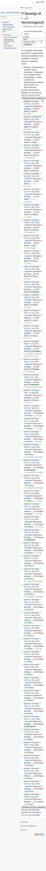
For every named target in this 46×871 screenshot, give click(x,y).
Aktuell (27, 117)
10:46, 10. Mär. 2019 (31, 654)
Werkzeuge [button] (7, 35)
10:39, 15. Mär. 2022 (31, 207)
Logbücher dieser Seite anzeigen (33, 26)
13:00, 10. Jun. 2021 (31, 328)
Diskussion (37, 106)
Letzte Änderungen (8, 27)
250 (33, 95)
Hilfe (3, 31)
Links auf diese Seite (10, 37)
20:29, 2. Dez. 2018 (31, 771)
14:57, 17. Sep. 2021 (32, 284)
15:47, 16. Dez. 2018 (32, 719)
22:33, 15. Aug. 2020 (31, 493)
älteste (31, 90)
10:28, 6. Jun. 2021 (31, 377)
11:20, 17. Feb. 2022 (31, 253)
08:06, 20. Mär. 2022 (31, 176)
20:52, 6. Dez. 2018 (31, 745)
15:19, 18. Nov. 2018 (31, 784)
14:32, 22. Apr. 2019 (31, 571)
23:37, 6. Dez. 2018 (31, 732)
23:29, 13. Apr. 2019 (31, 602)
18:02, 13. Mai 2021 (31, 408)
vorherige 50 (36, 93)
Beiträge (27, 109)
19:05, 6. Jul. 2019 (31, 558)
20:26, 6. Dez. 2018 (31, 758)
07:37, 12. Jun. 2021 (31, 313)
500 (38, 95)
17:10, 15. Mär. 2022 (31, 192)
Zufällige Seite (6, 29)
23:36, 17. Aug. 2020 (31, 478)
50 (26, 95)
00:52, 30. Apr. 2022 (31, 163)
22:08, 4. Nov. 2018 (31, 797)
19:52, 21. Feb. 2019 (31, 680)
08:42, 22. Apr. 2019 (31, 587)
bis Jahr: (26, 37)
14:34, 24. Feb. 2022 (31, 222)
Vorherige (34, 101)
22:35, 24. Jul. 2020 (31, 545)
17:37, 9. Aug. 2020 (31, 519)
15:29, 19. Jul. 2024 (31, 119)
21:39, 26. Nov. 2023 (31, 148)
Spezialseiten (8, 46)
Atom (7, 43)
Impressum (24, 830)
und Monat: (27, 42)
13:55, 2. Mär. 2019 (31, 667)
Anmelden (41, 2)
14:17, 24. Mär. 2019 (31, 615)
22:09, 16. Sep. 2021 (32, 297)
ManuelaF (28, 106)
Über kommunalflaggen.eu (28, 826)
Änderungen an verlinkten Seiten (9, 40)
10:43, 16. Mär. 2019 (31, 641)
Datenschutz (24, 822)
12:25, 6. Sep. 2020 (31, 434)
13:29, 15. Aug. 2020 (31, 506)
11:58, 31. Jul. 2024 (31, 104)
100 (29, 95)
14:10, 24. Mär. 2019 (31, 628)
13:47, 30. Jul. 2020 (31, 532)
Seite (21, 8)
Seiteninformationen (10, 48)
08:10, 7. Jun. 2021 (31, 344)
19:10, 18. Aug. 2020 (31, 462)
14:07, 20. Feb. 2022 (31, 238)
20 (23, 95)
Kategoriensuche (7, 25)
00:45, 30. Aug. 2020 (31, 447)
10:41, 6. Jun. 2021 (31, 362)
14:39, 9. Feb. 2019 (31, 693)
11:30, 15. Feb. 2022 (31, 269)
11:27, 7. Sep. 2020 (31, 421)
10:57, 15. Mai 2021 (31, 393)
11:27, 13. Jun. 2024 (31, 135)
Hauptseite (5, 22)
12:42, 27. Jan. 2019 (31, 706)
